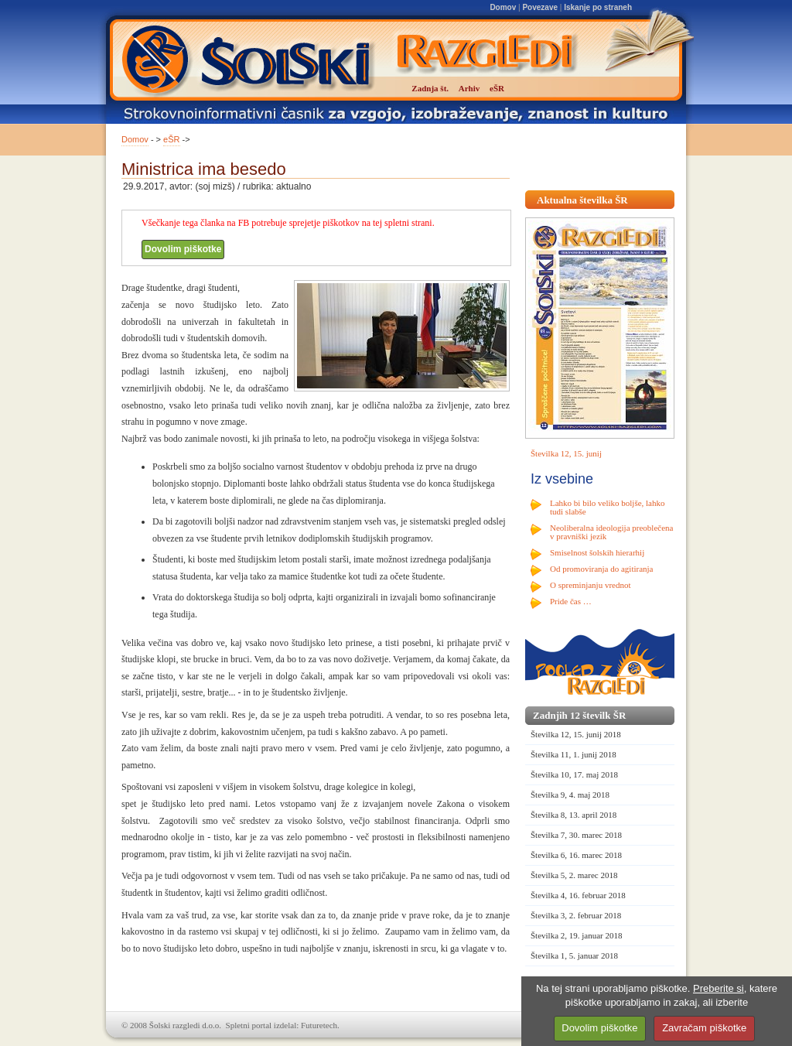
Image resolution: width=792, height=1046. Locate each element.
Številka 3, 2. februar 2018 (576, 915)
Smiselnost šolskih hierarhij (597, 552)
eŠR (171, 139)
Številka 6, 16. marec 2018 (576, 855)
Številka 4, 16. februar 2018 (578, 895)
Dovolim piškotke (183, 249)
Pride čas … (571, 601)
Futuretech (319, 1025)
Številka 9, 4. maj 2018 (570, 794)
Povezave (540, 7)
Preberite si (718, 988)
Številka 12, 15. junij (566, 453)
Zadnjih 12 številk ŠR (579, 715)
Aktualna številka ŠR (582, 200)
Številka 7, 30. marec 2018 (576, 834)
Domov (503, 7)
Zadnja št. (430, 88)
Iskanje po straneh (598, 7)
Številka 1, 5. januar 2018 (574, 955)
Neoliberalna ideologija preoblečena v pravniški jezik (611, 532)
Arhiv (469, 88)
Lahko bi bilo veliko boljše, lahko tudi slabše (607, 507)
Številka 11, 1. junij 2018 (573, 754)
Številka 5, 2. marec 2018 (574, 875)
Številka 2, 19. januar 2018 (577, 935)
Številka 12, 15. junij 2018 (576, 734)
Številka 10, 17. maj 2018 (574, 774)
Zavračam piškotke (704, 1028)
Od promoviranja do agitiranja (602, 568)
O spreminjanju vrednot (590, 585)
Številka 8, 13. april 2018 (573, 814)
